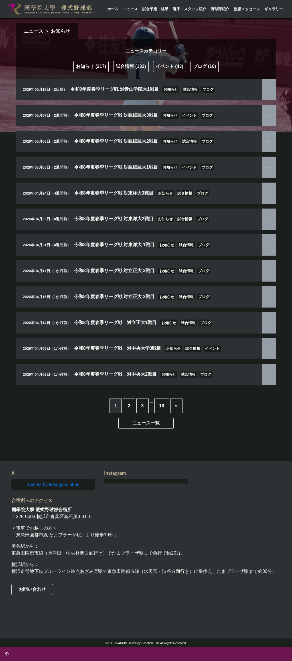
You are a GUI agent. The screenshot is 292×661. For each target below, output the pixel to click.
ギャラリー (273, 9)
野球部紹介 (220, 9)
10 (161, 405)
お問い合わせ (32, 589)
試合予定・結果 (155, 9)
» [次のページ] (176, 405)
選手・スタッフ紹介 (189, 9)
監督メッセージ (247, 9)
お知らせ (91, 66)
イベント (169, 66)
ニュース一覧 (146, 423)
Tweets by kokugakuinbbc (53, 484)
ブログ (204, 66)
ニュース (130, 9)
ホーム (112, 9)
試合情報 (131, 66)
